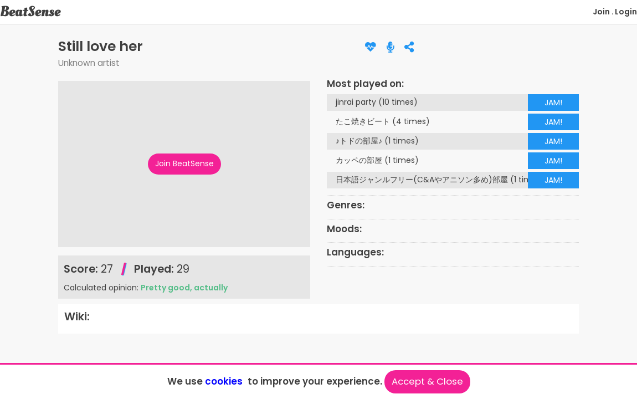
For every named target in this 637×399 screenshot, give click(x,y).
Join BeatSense (184, 163)
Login (626, 11)
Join (601, 11)
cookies (224, 381)
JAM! (553, 102)
